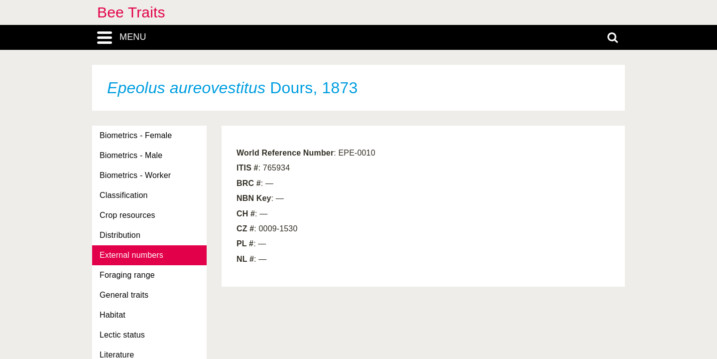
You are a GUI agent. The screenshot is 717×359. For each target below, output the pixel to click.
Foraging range (127, 275)
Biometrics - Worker (135, 175)
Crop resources (127, 215)
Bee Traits (131, 12)
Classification (124, 195)
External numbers (131, 255)
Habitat (112, 315)
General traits (124, 295)
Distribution (120, 235)
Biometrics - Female (136, 135)
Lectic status (122, 335)
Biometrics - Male (131, 155)
